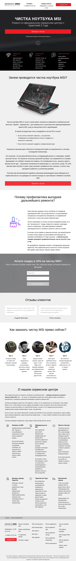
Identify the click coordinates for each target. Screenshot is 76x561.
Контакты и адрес (23, 540)
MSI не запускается (51, 543)
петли (65, 545)
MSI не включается (37, 524)
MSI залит (35, 534)
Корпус (61, 545)
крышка (61, 547)
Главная (7, 517)
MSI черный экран (37, 527)
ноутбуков (29, 395)
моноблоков (37, 395)
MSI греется (35, 530)
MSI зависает (36, 537)
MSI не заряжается (51, 524)
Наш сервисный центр (12, 395)
